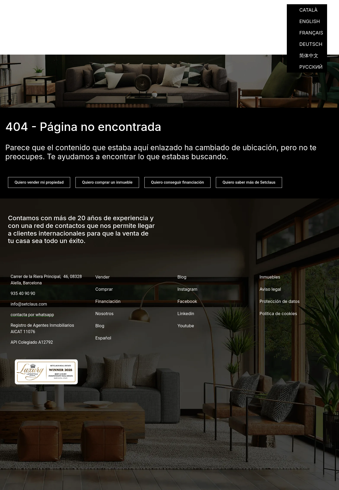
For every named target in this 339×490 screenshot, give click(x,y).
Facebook (187, 301)
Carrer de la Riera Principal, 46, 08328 (46, 276)
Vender (113, 10)
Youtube (185, 325)
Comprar (143, 10)
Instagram (187, 289)
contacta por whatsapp (32, 314)
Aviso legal (270, 289)
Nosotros (219, 10)
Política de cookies (278, 313)
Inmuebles (270, 277)
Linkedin (185, 313)
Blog (246, 10)
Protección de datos (280, 301)
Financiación (180, 10)
